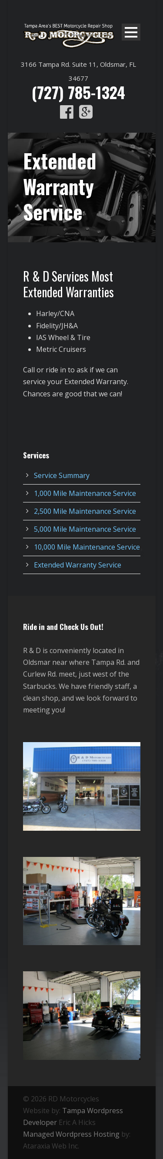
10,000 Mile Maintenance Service (87, 547)
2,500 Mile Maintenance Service (85, 511)
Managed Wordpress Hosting (71, 1134)
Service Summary (62, 475)
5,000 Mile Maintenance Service (85, 529)
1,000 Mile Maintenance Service (85, 493)
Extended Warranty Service (77, 565)
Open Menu (131, 32)
